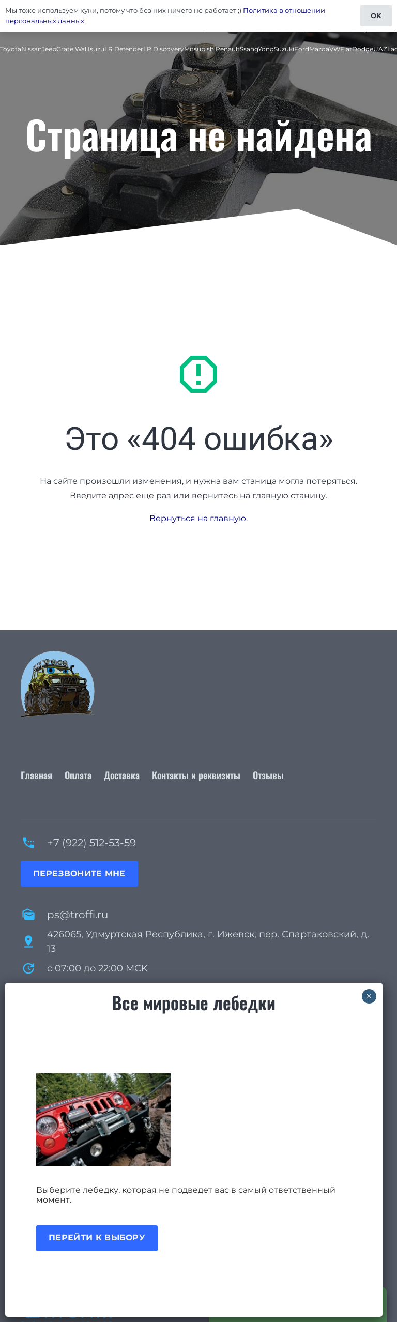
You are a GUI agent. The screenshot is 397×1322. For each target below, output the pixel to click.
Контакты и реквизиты (196, 775)
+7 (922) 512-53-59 (91, 843)
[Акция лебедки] (194, 1119)
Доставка (122, 775)
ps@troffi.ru (77, 914)
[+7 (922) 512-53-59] (34, 842)
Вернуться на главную (197, 518)
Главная (36, 775)
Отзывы (268, 775)
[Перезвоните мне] (79, 874)
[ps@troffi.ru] (34, 914)
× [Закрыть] (369, 996)
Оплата (78, 775)
